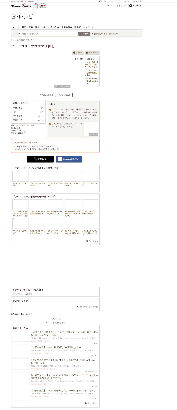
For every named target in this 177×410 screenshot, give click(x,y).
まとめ (45, 27)
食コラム (55, 27)
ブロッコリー (18, 294)
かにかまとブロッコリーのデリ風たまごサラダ (90, 227)
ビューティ (113, 1)
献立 (24, 27)
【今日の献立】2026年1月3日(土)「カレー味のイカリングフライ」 (63, 390)
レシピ (41, 353)
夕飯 (46, 353)
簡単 (37, 27)
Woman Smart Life (91, 371)
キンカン (34, 384)
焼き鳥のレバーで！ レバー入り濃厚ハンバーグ (73, 227)
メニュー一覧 (137, 1)
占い (120, 1)
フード (43, 369)
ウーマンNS (51, 369)
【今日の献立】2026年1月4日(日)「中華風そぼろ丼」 (57, 347)
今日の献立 (34, 353)
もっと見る (93, 241)
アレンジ (47, 341)
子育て (100, 1)
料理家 (78, 27)
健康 (45, 384)
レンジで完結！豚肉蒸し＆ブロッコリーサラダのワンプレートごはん (20, 209)
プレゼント (127, 1)
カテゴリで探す (112, 34)
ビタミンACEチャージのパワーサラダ (55, 226)
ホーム (16, 27)
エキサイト (137, 6)
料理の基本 (67, 27)
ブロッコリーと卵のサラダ (20, 226)
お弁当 (22, 125)
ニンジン (34, 341)
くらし (106, 1)
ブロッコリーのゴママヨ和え (20, 178)
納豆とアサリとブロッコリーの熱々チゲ (38, 226)
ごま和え (28, 294)
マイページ (88, 27)
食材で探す (98, 34)
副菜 (18, 128)
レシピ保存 (66, 95)
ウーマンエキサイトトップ (116, 6)
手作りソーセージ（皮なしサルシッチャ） (55, 206)
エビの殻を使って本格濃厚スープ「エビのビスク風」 (73, 208)
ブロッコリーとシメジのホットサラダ (90, 206)
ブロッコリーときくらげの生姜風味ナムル (38, 206)
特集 (31, 27)
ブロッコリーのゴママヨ (90, 178)
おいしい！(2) (48, 95)
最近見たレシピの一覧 (89, 307)
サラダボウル (35, 369)
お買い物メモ (92, 53)
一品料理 (30, 125)
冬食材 (40, 384)
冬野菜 (40, 341)
